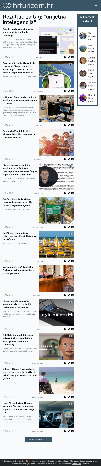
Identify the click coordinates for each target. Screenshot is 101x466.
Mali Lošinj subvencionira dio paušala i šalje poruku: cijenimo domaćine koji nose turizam (92, 48)
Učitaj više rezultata (38, 439)
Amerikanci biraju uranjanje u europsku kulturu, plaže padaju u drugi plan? (92, 86)
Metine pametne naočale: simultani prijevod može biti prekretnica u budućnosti (17, 304)
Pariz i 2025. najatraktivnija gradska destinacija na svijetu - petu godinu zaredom (92, 73)
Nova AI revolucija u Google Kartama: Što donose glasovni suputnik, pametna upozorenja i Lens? (19, 408)
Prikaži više (76, 463)
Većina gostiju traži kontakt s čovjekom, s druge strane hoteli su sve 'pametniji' (19, 270)
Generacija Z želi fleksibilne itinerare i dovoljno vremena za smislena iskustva (19, 134)
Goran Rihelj (9, 91)
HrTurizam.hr (9, 57)
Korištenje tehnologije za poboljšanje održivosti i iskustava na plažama (20, 236)
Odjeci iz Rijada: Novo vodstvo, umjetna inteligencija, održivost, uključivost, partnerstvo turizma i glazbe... (20, 373)
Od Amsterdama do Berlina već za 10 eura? (92, 36)
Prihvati (86, 463)
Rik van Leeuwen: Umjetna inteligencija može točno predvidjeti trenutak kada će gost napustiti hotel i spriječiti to (20, 170)
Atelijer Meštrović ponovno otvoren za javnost (92, 61)
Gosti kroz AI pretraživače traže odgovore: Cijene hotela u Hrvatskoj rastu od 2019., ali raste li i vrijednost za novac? (19, 68)
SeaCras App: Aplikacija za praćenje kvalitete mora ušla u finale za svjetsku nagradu (18, 202)
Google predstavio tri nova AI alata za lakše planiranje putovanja (18, 32)
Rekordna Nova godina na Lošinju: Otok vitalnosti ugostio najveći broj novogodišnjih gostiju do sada (92, 98)
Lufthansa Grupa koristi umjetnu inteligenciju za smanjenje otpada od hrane (20, 100)
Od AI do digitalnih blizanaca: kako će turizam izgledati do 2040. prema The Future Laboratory (18, 340)
